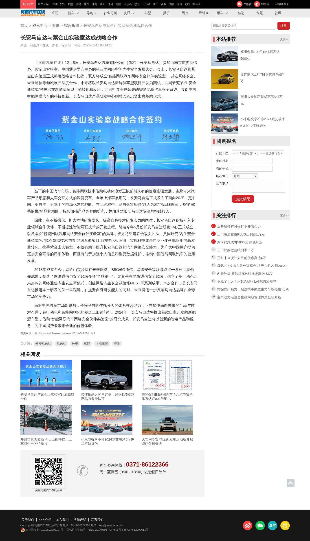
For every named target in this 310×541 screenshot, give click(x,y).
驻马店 (196, 4)
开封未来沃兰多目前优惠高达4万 (241, 258)
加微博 (265, 4)
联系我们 (97, 519)
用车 (220, 13)
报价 (166, 13)
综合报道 (71, 26)
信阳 (171, 4)
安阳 (63, 4)
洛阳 (102, 4)
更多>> (284, 39)
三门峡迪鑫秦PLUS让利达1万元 (241, 234)
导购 (89, 13)
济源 (78, 4)
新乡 (163, 4)
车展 (87, 343)
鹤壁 (70, 4)
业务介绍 (45, 519)
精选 (240, 13)
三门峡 (146, 4)
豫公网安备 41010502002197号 (42, 530)
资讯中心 (40, 26)
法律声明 (80, 519)
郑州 (55, 4)
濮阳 (137, 4)
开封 (94, 4)
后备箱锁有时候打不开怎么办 (239, 226)
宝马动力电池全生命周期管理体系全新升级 (249, 297)
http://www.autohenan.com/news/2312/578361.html (64, 333)
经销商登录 (282, 4)
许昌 (179, 4)
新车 (71, 13)
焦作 (86, 4)
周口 (187, 4)
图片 (185, 13)
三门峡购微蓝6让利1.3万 (235, 250)
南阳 (118, 4)
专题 (259, 13)
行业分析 (110, 13)
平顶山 (128, 4)
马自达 (61, 343)
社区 (278, 13)
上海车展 (102, 343)
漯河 (110, 4)
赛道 (117, 343)
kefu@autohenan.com (112, 525)
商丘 (155, 4)
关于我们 (28, 519)
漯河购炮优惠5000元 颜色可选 (240, 242)
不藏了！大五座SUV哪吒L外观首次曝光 (246, 281)
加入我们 (62, 519)
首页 (54, 13)
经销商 (204, 13)
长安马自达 (43, 343)
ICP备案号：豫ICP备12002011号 (128, 529)
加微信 (248, 4)
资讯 (127, 13)
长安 (75, 343)
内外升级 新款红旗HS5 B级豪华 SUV (245, 273)
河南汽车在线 (49, 63)
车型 (147, 13)
